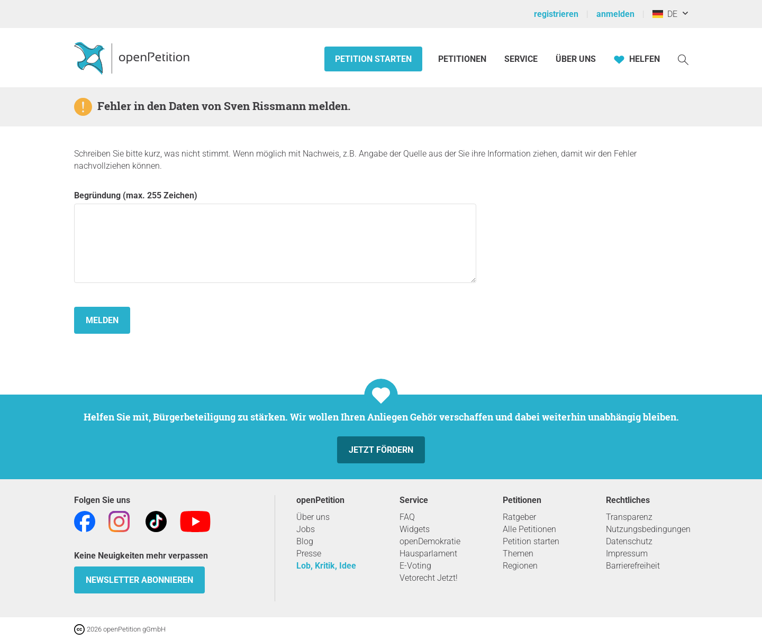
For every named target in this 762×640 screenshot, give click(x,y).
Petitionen (463, 59)
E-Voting (415, 566)
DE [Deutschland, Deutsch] (664, 14)
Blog (304, 541)
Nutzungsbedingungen (648, 529)
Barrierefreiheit (633, 566)
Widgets (415, 529)
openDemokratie (430, 541)
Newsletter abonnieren (139, 580)
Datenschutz (629, 541)
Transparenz (629, 517)
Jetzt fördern (381, 450)
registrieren (556, 14)
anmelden (615, 14)
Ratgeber (519, 517)
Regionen (520, 566)
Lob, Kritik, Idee (326, 566)
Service (521, 59)
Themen (518, 553)
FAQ (407, 517)
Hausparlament (428, 553)
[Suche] (683, 59)
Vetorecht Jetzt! (429, 578)
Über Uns (576, 59)
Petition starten (373, 59)
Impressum (627, 553)
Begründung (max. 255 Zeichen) (275, 236)
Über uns (313, 517)
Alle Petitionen (529, 529)
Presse (308, 553)
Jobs (305, 529)
